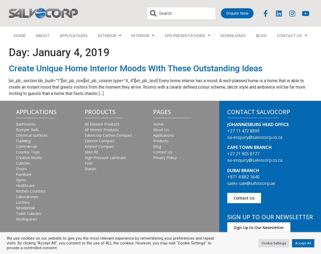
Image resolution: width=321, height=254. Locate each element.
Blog (157, 146)
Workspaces (26, 219)
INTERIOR (142, 35)
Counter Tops (28, 152)
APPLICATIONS (74, 35)
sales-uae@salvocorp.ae (251, 183)
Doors (21, 168)
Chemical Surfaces (32, 135)
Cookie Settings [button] (274, 243)
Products (161, 140)
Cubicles (23, 163)
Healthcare (25, 185)
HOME (20, 35)
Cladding (23, 140)
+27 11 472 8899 (243, 131)
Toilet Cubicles (28, 213)
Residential (25, 207)
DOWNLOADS (233, 35)
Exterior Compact (100, 140)
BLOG (261, 35)
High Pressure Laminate (105, 157)
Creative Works (29, 157)
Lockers (23, 202)
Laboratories (27, 196)
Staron (90, 168)
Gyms (21, 179)
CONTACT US (292, 35)
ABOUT (43, 35)
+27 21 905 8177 (243, 154)
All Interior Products (102, 129)
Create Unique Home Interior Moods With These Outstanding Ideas (135, 68)
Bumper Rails (27, 129)
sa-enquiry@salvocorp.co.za (254, 137)
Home (158, 124)
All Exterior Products (102, 124)
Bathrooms (26, 124)
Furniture (23, 174)
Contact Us (162, 152)
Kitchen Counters (31, 191)
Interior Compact (99, 146)
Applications (163, 135)
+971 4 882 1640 (243, 177)
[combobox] (181, 13)
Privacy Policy (165, 157)
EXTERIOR (109, 35)
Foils (89, 163)
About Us (161, 129)
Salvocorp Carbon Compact (108, 135)
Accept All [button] (303, 243)
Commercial (26, 146)
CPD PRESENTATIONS (187, 35)
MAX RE (91, 152)
